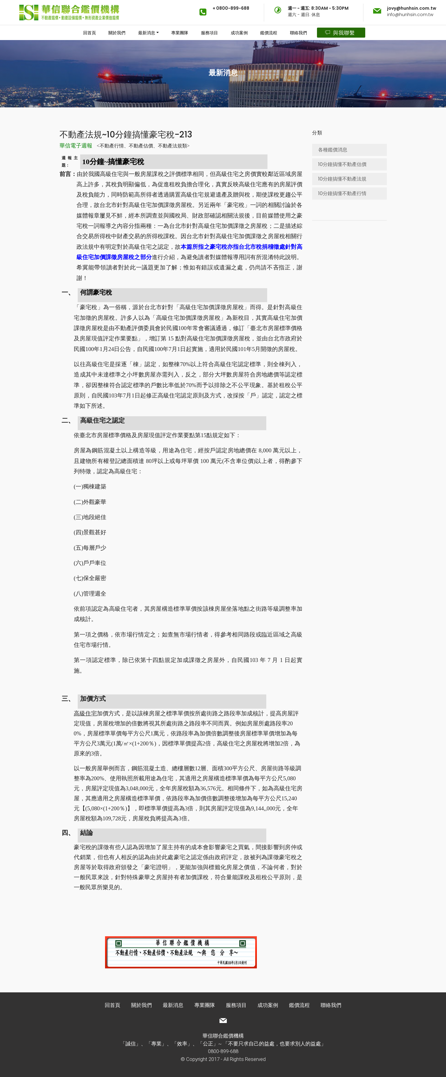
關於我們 (116, 33)
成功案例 (239, 33)
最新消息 (146, 33)
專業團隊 (179, 33)
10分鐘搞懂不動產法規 (342, 178)
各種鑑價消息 (332, 149)
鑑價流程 (268, 33)
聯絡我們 (298, 33)
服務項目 (209, 33)
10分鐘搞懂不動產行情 (342, 193)
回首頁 (89, 33)
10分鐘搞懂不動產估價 (342, 164)
